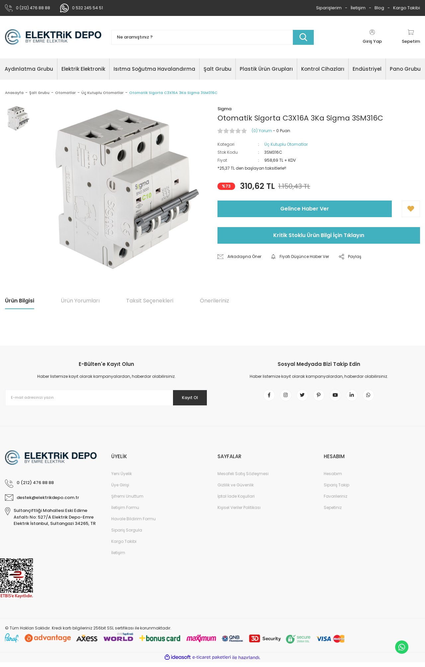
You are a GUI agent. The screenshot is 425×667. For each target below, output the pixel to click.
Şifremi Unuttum (127, 501)
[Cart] (411, 37)
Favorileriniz (335, 501)
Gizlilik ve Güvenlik (235, 490)
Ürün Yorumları (80, 300)
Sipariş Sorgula (126, 535)
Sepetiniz (333, 512)
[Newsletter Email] (106, 397)
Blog (379, 8)
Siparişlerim (329, 8)
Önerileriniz (214, 300)
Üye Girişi (120, 490)
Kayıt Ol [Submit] (185, 397)
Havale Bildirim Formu (133, 524)
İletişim (358, 8)
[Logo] (53, 37)
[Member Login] (372, 37)
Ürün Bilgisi (19, 300)
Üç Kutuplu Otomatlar (286, 144)
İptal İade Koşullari (236, 501)
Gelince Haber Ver (304, 208)
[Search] (212, 37)
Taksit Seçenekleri (149, 300)
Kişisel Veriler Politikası (239, 512)
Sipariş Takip (336, 490)
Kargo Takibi (406, 8)
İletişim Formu (125, 512)
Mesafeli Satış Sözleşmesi (243, 478)
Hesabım (333, 478)
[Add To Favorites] (411, 209)
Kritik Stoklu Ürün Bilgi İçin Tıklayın (318, 235)
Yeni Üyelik (121, 478)
